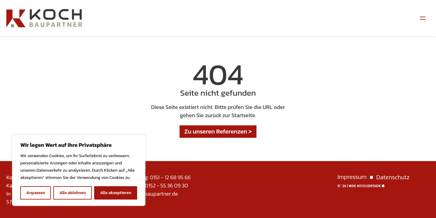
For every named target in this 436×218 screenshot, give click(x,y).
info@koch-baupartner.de (147, 194)
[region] (78, 170)
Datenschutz (393, 177)
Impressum (352, 177)
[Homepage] (44, 18)
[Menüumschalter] (423, 18)
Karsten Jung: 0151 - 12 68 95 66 (154, 177)
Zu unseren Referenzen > (218, 131)
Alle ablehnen (72, 193)
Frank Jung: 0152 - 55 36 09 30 (152, 185)
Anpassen (35, 193)
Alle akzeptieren (115, 193)
